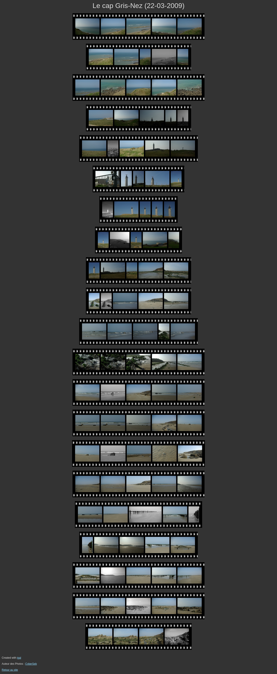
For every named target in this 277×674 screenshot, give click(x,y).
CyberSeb (31, 663)
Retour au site (10, 669)
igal (19, 657)
